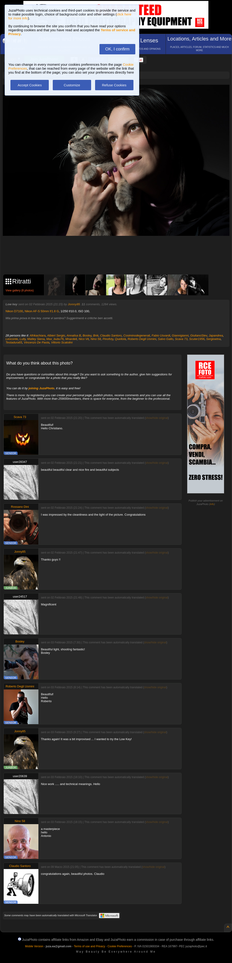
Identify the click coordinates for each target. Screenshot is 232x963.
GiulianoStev (198, 335)
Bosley (87, 335)
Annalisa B (74, 335)
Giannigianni (180, 335)
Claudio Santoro (111, 335)
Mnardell (71, 339)
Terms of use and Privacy (89, 946)
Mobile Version (34, 946)
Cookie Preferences (120, 946)
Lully (23, 339)
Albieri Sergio (56, 335)
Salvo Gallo (165, 339)
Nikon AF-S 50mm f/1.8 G (42, 311)
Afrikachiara (38, 335)
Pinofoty (107, 339)
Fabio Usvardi (161, 335)
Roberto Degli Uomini (142, 339)
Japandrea (216, 335)
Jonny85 (74, 304)
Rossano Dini (20, 506)
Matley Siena (36, 339)
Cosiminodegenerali (136, 335)
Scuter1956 (197, 339)
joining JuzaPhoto (41, 388)
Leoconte (12, 339)
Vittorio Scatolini (62, 342)
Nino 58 (95, 339)
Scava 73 (181, 339)
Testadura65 (14, 342)
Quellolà (120, 339)
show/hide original (156, 418)
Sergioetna (213, 339)
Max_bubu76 (55, 339)
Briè (95, 335)
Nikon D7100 (14, 311)
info (212, 504)
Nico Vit (84, 339)
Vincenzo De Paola (36, 342)
